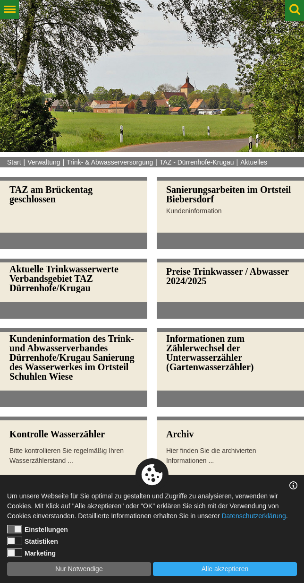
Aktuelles (253, 162)
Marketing (31, 552)
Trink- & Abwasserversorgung (110, 162)
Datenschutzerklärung (253, 516)
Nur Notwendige (78, 569)
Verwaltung (43, 162)
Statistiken (32, 541)
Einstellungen (37, 529)
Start (14, 162)
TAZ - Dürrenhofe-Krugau (197, 162)
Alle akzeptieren (225, 569)
